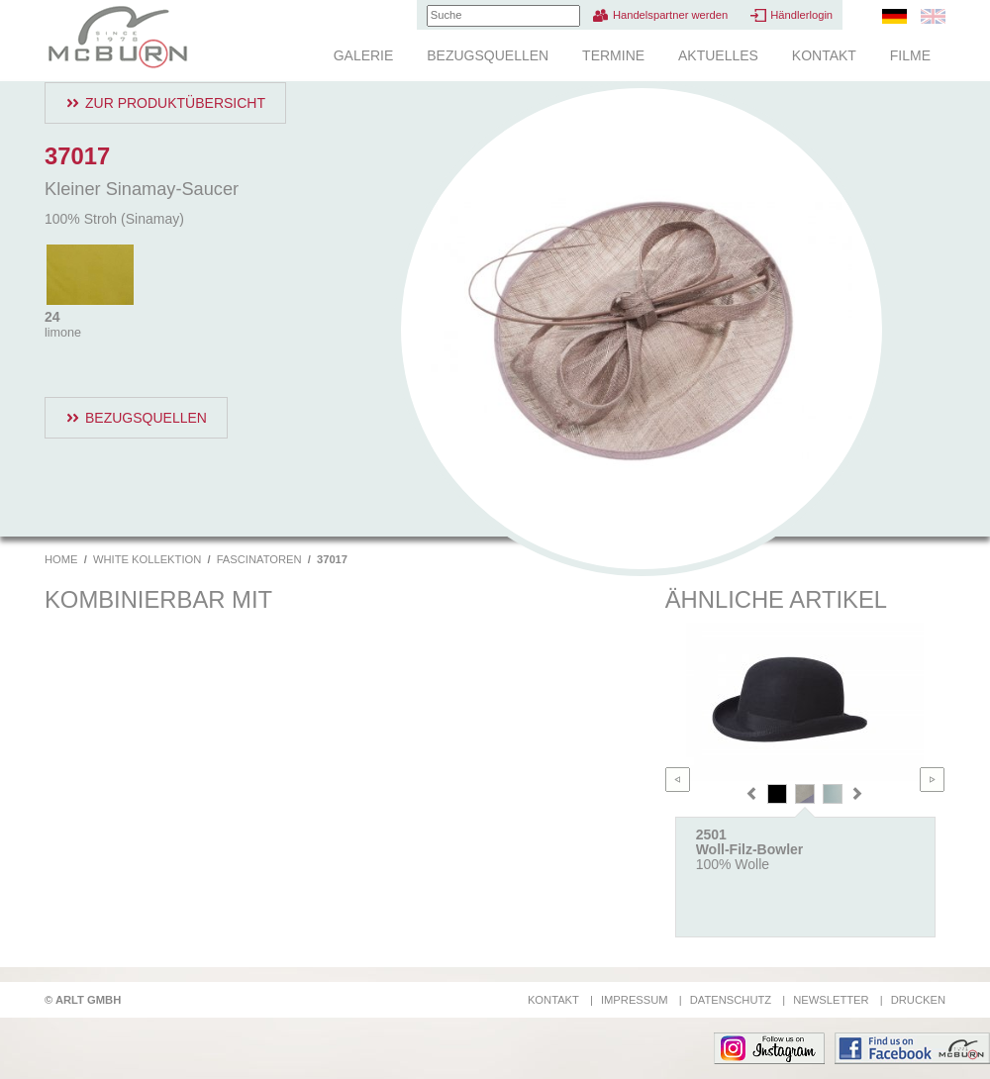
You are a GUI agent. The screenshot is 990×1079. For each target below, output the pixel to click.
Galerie (364, 55)
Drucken (918, 1000)
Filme (910, 55)
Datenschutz (730, 1000)
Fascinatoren (259, 559)
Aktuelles (718, 55)
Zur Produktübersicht (175, 103)
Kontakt (824, 55)
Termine (613, 55)
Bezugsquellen (487, 55)
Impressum (634, 1000)
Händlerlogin (801, 15)
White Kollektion (147, 559)
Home (61, 559)
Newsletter (830, 1000)
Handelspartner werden (670, 15)
